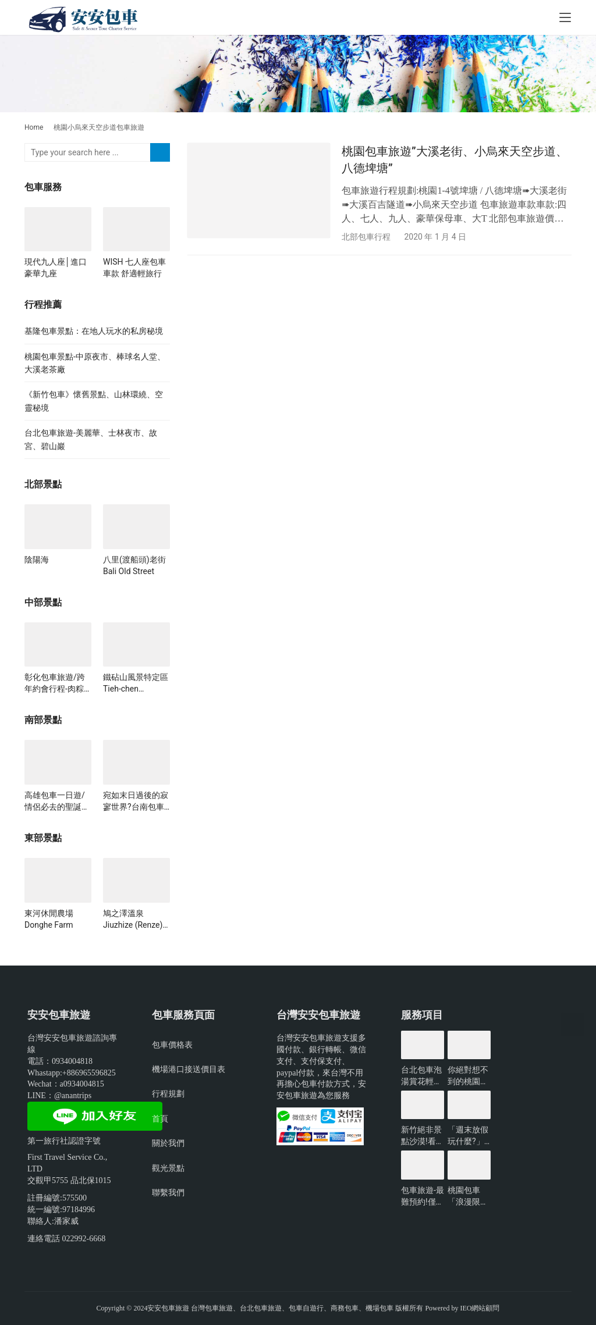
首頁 (160, 1118)
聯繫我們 (168, 1192)
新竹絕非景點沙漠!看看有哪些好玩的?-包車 (422, 1136)
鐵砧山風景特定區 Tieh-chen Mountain (135, 683)
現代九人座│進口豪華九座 (55, 267)
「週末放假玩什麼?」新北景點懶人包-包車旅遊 (469, 1136)
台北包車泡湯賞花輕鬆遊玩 (421, 1076)
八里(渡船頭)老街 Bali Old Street (134, 565)
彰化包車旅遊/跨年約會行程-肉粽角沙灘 (54, 683)
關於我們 (168, 1143)
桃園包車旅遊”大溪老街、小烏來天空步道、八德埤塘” (454, 159)
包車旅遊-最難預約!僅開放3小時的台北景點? (422, 1196)
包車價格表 (172, 1044)
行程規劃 (168, 1093)
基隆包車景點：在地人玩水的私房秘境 (93, 331)
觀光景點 (168, 1168)
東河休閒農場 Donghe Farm (52, 919)
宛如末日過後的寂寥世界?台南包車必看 (135, 801)
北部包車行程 (366, 236)
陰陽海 (36, 559)
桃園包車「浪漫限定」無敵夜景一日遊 (468, 1196)
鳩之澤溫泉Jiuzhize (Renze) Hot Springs (132, 920)
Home (33, 127)
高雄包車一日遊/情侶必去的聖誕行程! (57, 801)
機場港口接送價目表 (188, 1069)
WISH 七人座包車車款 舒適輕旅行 (134, 267)
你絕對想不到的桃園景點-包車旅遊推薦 (469, 1076)
